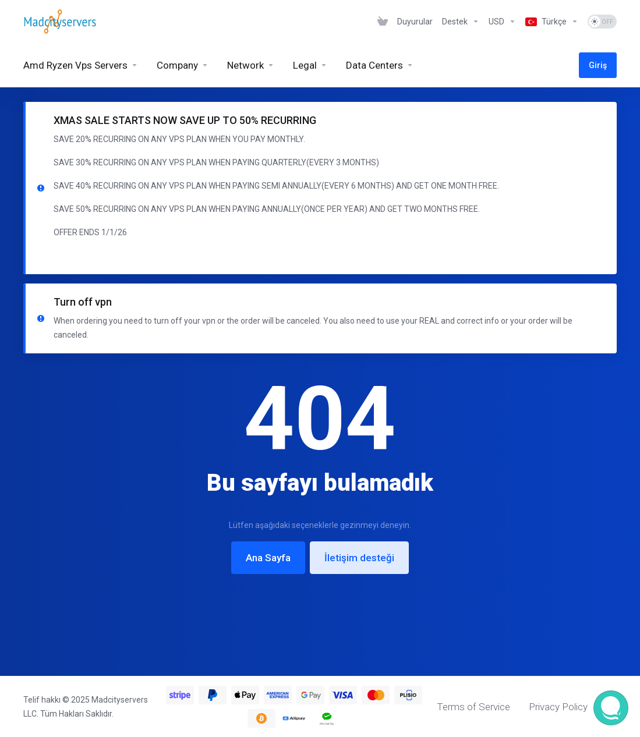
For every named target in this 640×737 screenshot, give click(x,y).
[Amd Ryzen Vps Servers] (80, 65)
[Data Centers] (380, 65)
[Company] (182, 65)
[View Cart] (383, 21)
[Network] (251, 65)
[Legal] (310, 65)
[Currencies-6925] (502, 21)
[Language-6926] (552, 21)
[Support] (460, 21)
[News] (415, 21)
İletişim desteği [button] (359, 558)
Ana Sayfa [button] (268, 558)
